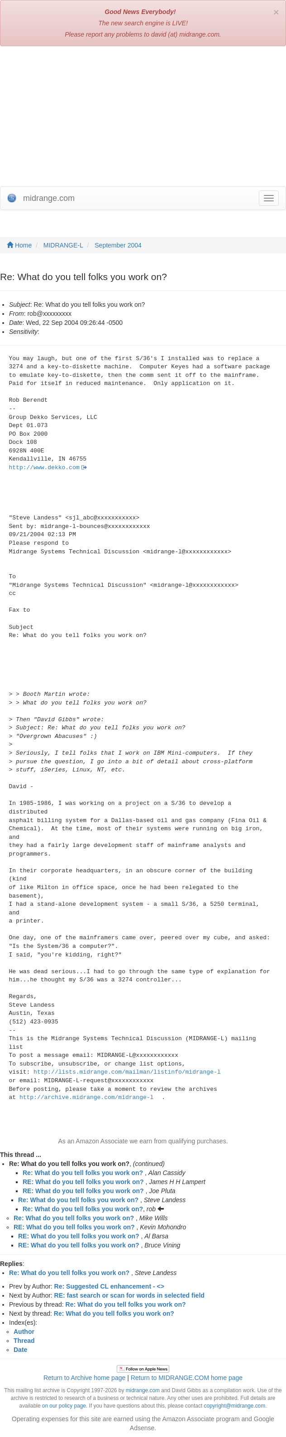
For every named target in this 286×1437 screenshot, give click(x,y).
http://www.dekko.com (44, 467)
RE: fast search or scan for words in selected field (129, 1295)
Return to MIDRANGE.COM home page (187, 1377)
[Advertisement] (143, 118)
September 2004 (118, 245)
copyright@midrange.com (234, 1406)
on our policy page (64, 1406)
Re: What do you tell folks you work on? (83, 1172)
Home (19, 245)
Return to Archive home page (84, 1377)
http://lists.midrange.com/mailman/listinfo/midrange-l (126, 1072)
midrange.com (143, 1390)
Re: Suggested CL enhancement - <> (109, 1286)
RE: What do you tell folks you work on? (83, 1181)
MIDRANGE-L (63, 245)
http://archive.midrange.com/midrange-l (86, 1097)
